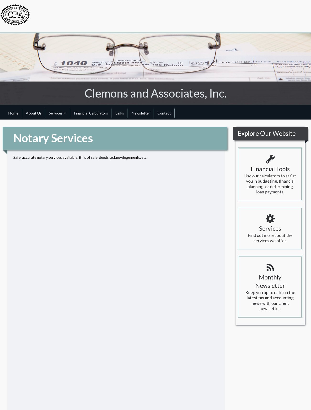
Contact (164, 113)
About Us (34, 113)
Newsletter (140, 113)
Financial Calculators (91, 113)
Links (119, 113)
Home (13, 113)
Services (56, 113)
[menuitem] (13, 113)
